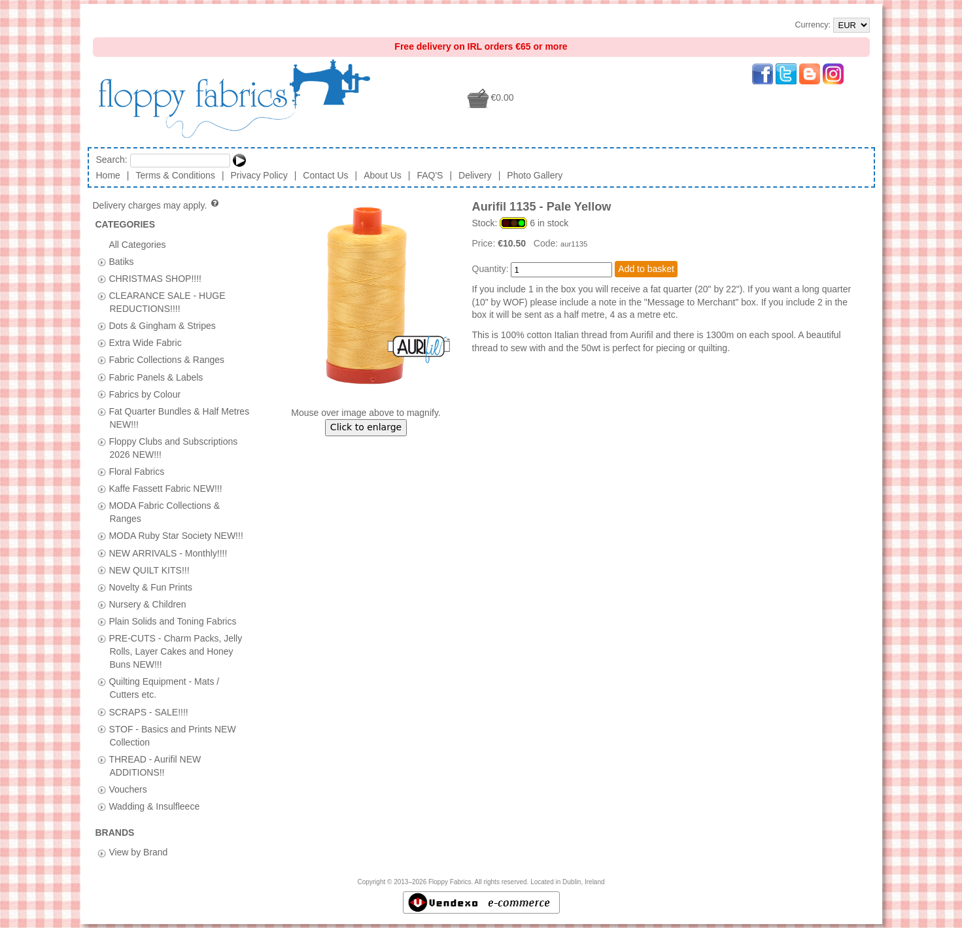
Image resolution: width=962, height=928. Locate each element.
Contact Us (325, 175)
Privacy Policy (259, 175)
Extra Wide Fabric (145, 342)
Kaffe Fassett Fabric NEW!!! (165, 488)
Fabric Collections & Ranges (166, 359)
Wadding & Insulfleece (154, 806)
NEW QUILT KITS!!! (149, 569)
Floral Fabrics (136, 471)
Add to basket (646, 269)
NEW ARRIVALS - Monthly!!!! (168, 552)
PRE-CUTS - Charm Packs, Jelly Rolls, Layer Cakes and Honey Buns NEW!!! (175, 651)
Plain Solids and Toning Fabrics (172, 620)
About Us (383, 175)
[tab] (102, 262)
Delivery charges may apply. (156, 205)
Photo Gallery (534, 175)
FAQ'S (430, 175)
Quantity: (490, 269)
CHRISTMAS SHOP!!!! (155, 278)
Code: (547, 243)
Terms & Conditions (175, 175)
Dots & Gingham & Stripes (162, 325)
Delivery (475, 175)
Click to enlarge (366, 427)
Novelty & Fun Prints (150, 586)
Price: (485, 243)
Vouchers (127, 788)
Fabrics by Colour (144, 393)
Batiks (121, 261)
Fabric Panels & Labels (156, 376)
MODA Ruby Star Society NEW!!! (176, 535)
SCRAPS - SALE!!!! (148, 711)
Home (108, 175)
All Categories (137, 244)
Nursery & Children (147, 603)
